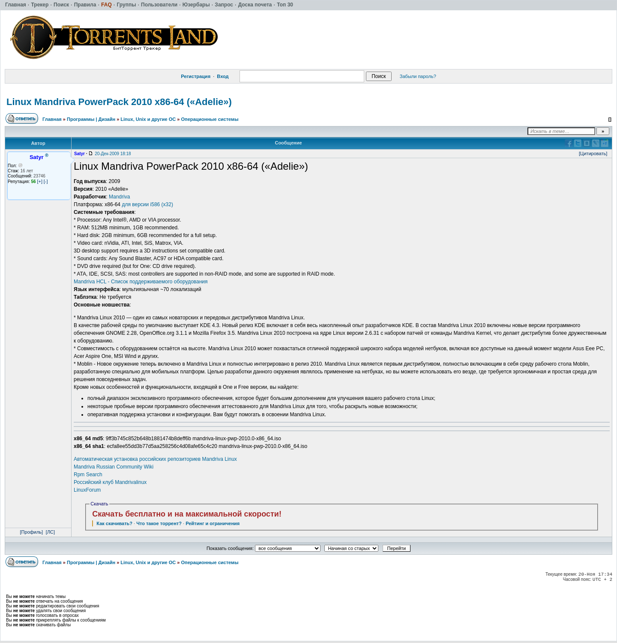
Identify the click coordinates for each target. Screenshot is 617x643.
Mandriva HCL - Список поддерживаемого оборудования (141, 282)
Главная (52, 119)
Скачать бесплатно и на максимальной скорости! (187, 514)
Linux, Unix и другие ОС (148, 119)
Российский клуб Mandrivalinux (110, 482)
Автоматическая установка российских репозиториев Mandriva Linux (155, 459)
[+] (39, 181)
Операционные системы (209, 119)
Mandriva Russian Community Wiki (113, 467)
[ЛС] (50, 532)
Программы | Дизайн (91, 119)
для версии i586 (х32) (147, 204)
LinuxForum (87, 490)
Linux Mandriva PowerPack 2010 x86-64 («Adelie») (119, 101)
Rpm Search (88, 475)
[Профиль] (31, 532)
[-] (46, 181)
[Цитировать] (593, 153)
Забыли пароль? (418, 76)
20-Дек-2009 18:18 (113, 153)
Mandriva (119, 197)
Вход (222, 76)
